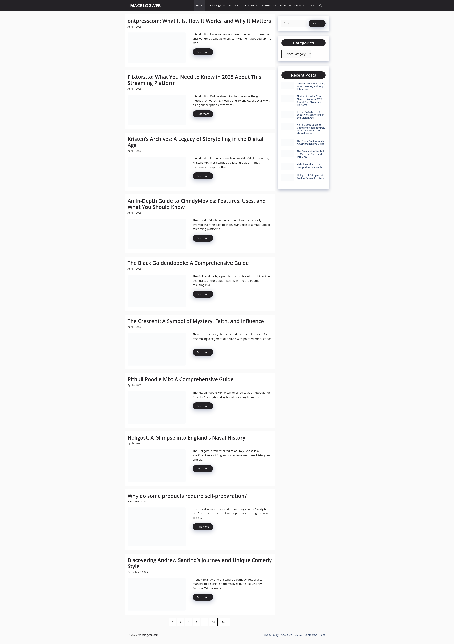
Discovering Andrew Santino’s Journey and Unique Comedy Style (200, 563)
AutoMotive (269, 5)
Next (224, 622)
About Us (286, 635)
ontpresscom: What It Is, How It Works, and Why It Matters (199, 20)
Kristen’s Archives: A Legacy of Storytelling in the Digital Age (195, 141)
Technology (217, 5)
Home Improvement (292, 5)
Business (234, 5)
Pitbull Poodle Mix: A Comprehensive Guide (181, 379)
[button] (320, 5)
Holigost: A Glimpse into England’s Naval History (186, 437)
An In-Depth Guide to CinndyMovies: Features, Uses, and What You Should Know (197, 203)
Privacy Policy (271, 635)
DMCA (298, 635)
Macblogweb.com (148, 635)
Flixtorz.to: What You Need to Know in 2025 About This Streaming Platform (194, 79)
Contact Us (310, 635)
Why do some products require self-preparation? (187, 495)
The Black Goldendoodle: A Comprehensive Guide (188, 262)
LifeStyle (252, 5)
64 (213, 622)
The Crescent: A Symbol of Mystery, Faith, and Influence (196, 321)
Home (199, 5)
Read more (203, 52)
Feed (323, 635)
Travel (311, 5)
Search (317, 23)
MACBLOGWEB (145, 5)
